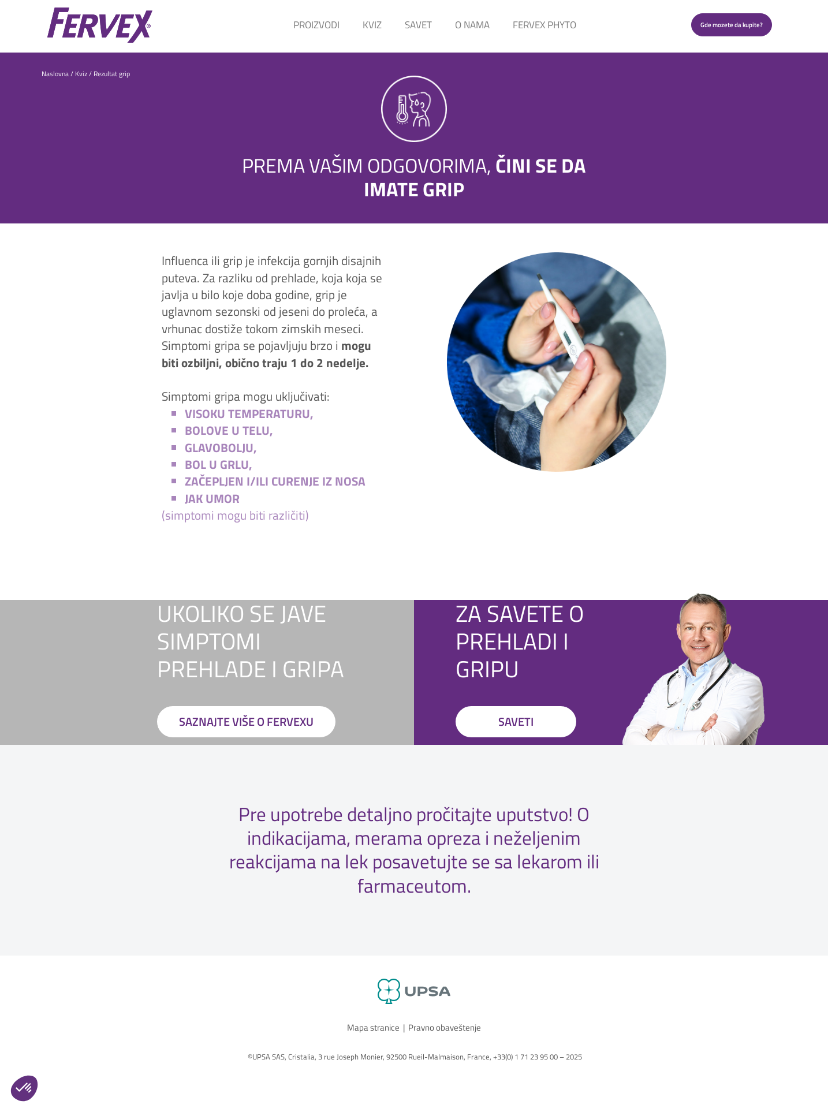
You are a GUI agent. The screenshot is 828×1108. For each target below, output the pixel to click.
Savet (418, 24)
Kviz (372, 24)
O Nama (472, 24)
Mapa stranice (373, 1027)
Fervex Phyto (544, 24)
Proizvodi (316, 24)
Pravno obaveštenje (444, 1027)
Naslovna (55, 73)
